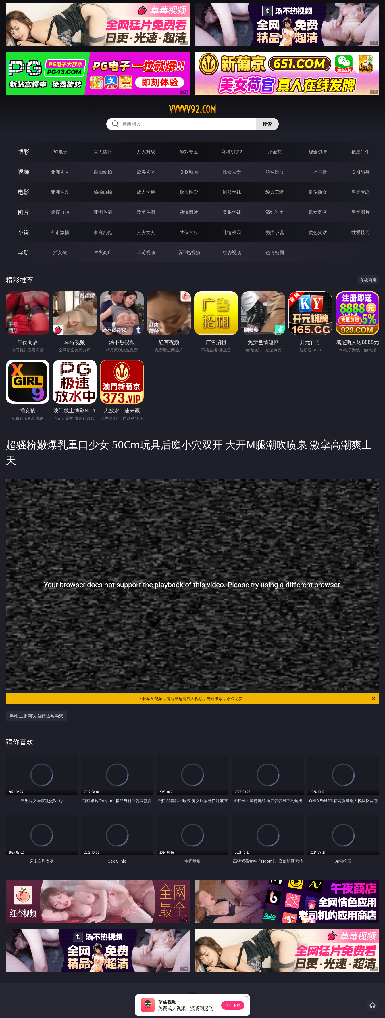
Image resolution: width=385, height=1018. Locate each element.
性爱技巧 (360, 232)
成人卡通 (146, 192)
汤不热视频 (188, 252)
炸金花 (275, 152)
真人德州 (103, 152)
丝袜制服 (274, 172)
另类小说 (274, 232)
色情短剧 (274, 252)
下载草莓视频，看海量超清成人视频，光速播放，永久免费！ (257, 698)
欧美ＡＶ (146, 172)
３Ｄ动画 (189, 172)
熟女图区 (318, 212)
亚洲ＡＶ (60, 172)
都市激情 (60, 232)
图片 (23, 212)
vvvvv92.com (192, 109)
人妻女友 (146, 232)
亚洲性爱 (60, 192)
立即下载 (233, 1005)
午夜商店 (103, 252)
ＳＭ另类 (360, 172)
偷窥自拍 (60, 212)
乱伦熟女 (318, 192)
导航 (23, 252)
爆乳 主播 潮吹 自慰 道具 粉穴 (36, 715)
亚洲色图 (103, 212)
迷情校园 (232, 232)
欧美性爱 (189, 192)
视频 (23, 172)
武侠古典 (189, 232)
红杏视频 (232, 252)
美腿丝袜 (232, 212)
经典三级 (274, 192)
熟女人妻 (232, 172)
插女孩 (60, 252)
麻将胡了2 (231, 152)
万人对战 (146, 152)
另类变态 (360, 192)
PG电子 (60, 152)
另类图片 (360, 212)
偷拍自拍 (103, 192)
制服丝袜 (232, 192)
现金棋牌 (318, 152)
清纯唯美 (274, 212)
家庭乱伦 (103, 232)
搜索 (267, 124)
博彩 (23, 151)
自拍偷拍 (103, 172)
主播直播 (318, 172)
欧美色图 (146, 212)
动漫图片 (189, 212)
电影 (23, 192)
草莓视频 (146, 252)
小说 (23, 232)
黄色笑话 (318, 232)
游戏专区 (189, 152)
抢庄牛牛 (360, 152)
